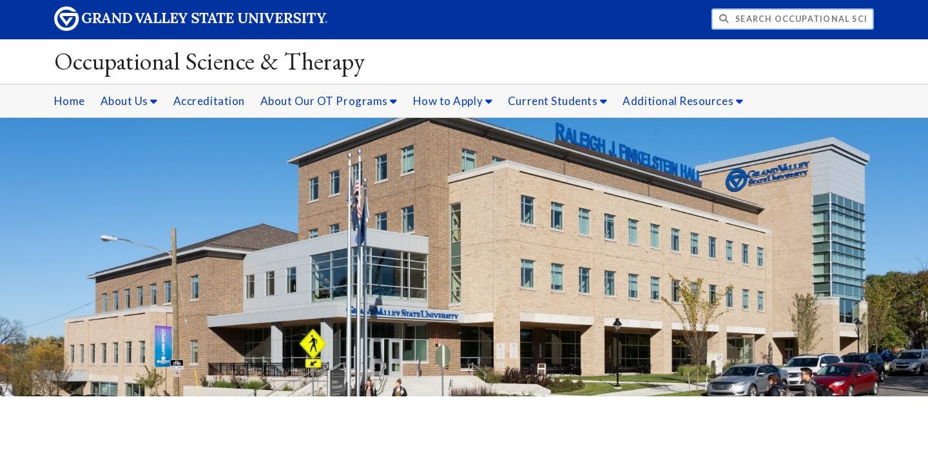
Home (69, 101)
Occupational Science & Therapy (209, 61)
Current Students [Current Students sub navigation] (558, 101)
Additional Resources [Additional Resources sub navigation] (683, 101)
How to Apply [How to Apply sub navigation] (453, 101)
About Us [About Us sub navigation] (129, 101)
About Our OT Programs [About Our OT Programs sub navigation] (329, 101)
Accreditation (209, 101)
